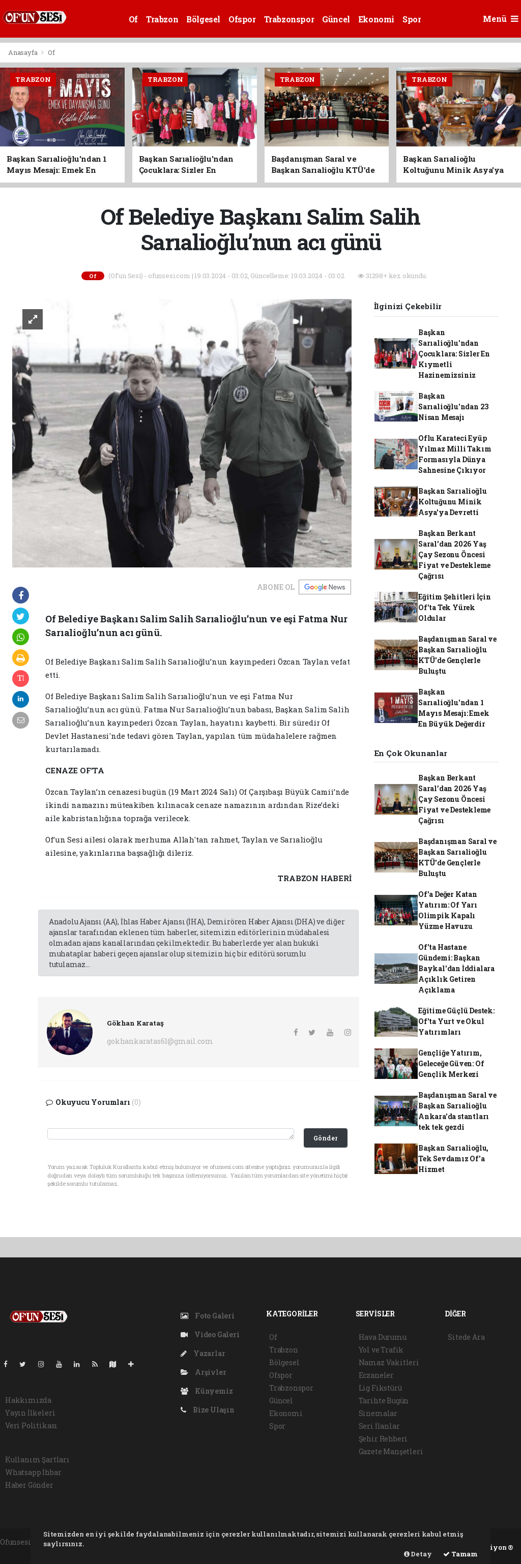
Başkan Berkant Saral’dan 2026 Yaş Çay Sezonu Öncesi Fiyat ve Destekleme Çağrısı (454, 554)
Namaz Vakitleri (389, 1362)
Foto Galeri (208, 1315)
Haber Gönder (29, 1485)
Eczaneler (376, 1375)
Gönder (325, 1138)
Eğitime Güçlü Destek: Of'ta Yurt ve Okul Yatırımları (456, 1021)
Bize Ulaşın (208, 1410)
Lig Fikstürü (380, 1388)
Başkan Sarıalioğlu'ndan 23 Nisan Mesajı (453, 406)
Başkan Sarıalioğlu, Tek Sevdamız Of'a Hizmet (453, 1158)
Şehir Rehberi (383, 1438)
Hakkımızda (28, 1400)
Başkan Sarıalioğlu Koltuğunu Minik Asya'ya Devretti (452, 501)
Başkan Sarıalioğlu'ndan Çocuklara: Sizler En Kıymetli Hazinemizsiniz (454, 353)
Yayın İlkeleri (30, 1413)
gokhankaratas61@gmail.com (160, 1041)
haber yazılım (25, 1552)
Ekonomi (376, 19)
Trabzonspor (289, 19)
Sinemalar (378, 1413)
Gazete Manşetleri (391, 1451)
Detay (418, 1553)
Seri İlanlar (379, 1426)
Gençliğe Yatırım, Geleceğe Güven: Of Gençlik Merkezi (451, 1063)
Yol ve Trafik (381, 1350)
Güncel (336, 19)
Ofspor (242, 19)
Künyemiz (207, 1391)
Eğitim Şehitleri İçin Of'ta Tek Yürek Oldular (454, 607)
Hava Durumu (383, 1337)
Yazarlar (203, 1353)
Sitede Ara (466, 1337)
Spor (411, 19)
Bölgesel (203, 19)
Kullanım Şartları (37, 1459)
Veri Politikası (31, 1425)
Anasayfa (23, 52)
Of (133, 19)
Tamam (460, 1553)
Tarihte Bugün (384, 1400)
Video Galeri (210, 1334)
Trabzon (162, 19)
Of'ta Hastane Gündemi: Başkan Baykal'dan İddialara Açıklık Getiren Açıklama (456, 968)
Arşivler (203, 1372)
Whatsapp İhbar (33, 1472)
